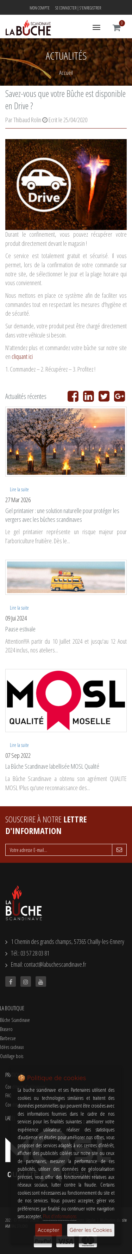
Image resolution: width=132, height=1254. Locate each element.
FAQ (8, 1095)
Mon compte (40, 8)
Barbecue (8, 1038)
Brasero (6, 1029)
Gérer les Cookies (91, 1230)
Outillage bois (11, 1056)
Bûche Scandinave (15, 1020)
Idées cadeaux (12, 1047)
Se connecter (65, 8)
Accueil (66, 72)
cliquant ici (22, 356)
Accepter (48, 1230)
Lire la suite (19, 489)
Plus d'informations (59, 1216)
